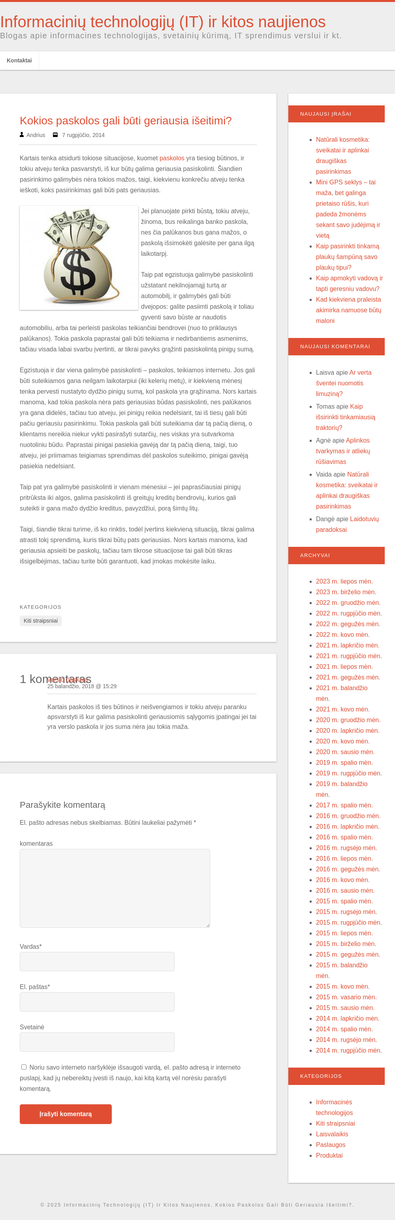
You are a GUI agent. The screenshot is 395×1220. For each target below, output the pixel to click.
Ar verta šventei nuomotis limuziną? (344, 383)
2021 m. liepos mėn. (344, 666)
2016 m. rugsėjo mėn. (346, 848)
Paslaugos (331, 1144)
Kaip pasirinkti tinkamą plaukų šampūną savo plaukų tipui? (347, 257)
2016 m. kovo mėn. (343, 880)
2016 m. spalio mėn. (344, 837)
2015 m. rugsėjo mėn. (346, 911)
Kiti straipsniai (41, 621)
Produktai (329, 1155)
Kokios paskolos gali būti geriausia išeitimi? (126, 120)
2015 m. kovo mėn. (343, 986)
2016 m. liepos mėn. (344, 858)
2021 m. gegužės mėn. (348, 677)
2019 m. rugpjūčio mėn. (349, 773)
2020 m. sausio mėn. (345, 752)
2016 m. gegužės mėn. (348, 869)
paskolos (172, 158)
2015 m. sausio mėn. (345, 1007)
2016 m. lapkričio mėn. (348, 826)
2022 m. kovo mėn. (343, 634)
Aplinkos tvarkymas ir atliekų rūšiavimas (343, 451)
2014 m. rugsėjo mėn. (346, 1039)
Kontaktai (19, 60)
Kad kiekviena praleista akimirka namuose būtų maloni (348, 310)
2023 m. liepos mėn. (344, 581)
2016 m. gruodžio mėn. (348, 816)
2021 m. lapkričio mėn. (348, 645)
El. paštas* (35, 987)
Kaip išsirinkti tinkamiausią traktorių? (345, 417)
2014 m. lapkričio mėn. (348, 1018)
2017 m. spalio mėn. (344, 805)
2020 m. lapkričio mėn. (348, 730)
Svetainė (32, 1027)
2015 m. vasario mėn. (346, 997)
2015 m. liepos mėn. (344, 933)
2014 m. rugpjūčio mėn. (349, 1050)
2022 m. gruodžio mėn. (348, 602)
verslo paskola (67, 679)
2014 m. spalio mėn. (344, 1029)
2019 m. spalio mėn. (344, 762)
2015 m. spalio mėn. (344, 901)
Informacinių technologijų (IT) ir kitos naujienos (163, 21)
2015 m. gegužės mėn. (348, 954)
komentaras (36, 843)
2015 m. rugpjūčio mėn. (349, 922)
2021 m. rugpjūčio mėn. (349, 656)
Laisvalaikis (332, 1134)
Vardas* (31, 946)
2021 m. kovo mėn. (343, 709)
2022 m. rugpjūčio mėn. (349, 613)
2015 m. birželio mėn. (346, 943)
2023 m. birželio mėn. (346, 592)
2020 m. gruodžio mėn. (348, 720)
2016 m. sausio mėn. (345, 890)
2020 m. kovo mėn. (343, 741)
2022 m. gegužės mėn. (348, 624)
